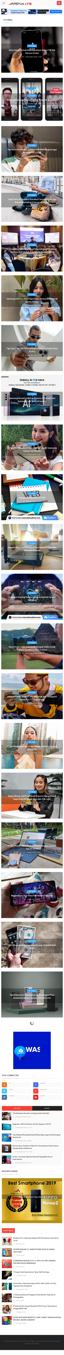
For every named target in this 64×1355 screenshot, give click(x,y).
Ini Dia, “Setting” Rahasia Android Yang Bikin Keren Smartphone (32, 1158)
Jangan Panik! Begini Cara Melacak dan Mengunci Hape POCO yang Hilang (32, 698)
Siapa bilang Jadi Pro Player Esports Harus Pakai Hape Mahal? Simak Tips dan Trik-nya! (32, 797)
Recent (47, 1108)
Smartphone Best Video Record (32, 1197)
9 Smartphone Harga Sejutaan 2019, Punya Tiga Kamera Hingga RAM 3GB (35, 1307)
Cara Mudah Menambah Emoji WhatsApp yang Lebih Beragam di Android (36, 1136)
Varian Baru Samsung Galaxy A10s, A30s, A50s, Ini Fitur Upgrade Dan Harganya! (34, 1284)
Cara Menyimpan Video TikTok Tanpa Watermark (32, 99)
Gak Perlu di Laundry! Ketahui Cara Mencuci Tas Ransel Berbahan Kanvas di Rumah (32, 201)
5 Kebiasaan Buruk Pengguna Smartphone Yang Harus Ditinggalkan (34, 1296)
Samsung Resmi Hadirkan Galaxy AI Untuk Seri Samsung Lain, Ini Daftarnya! (32, 400)
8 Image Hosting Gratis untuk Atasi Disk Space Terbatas (32, 598)
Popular (17, 1108)
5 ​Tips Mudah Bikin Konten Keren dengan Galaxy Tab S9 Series (32, 847)
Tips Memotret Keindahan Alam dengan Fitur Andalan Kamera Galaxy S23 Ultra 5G (32, 996)
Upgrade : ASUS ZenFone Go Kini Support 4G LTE (31, 1124)
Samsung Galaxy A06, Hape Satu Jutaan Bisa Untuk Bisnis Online (32, 300)
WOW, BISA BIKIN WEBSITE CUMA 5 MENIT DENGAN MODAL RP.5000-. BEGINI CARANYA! (37, 1318)
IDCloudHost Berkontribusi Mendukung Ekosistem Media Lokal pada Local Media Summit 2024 (32, 250)
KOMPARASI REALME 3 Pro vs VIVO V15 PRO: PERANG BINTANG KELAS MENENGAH (34, 1262)
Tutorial (32, 46)
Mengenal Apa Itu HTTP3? (32, 497)
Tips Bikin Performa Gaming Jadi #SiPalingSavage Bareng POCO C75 (32, 151)
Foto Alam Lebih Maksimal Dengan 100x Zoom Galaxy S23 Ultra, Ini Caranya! (32, 648)
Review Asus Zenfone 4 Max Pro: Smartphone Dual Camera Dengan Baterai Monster (35, 1147)
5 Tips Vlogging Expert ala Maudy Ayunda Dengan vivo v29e (32, 748)
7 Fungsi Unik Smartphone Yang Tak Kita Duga (31, 1272)
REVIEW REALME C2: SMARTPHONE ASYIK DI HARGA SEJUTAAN (34, 1250)
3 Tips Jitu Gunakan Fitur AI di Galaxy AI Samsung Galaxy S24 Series (32, 449)
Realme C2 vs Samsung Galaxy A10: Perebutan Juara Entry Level (36, 1239)
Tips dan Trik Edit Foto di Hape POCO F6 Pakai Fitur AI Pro (32, 350)
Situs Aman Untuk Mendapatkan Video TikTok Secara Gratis (32, 51)
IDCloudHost (35, 1344)
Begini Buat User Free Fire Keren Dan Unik (32, 895)
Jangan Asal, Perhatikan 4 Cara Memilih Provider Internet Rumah (32, 549)
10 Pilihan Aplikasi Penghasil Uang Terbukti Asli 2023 (32, 947)
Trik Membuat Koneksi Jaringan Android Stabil (30, 1113)
